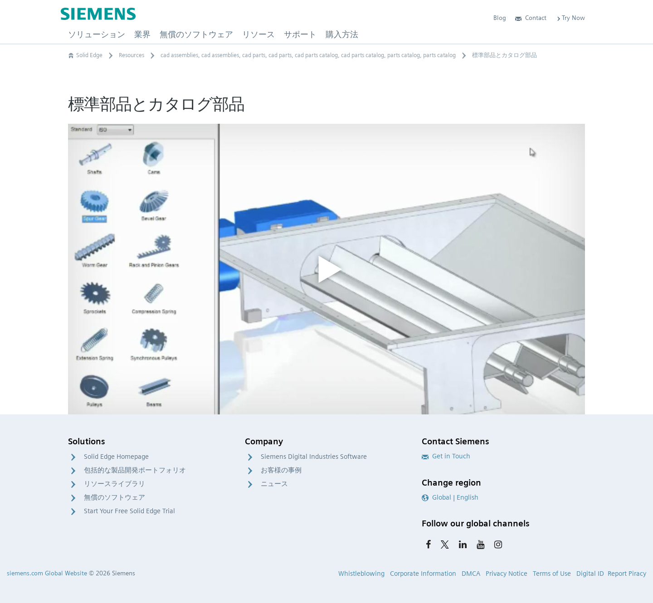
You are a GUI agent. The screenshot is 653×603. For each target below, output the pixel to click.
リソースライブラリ (114, 484)
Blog (499, 17)
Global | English (450, 497)
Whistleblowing (361, 573)
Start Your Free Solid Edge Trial (129, 511)
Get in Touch (446, 456)
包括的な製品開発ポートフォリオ (135, 470)
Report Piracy (627, 573)
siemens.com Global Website (47, 573)
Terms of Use (552, 573)
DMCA (471, 573)
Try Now (570, 17)
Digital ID (590, 573)
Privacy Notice (506, 573)
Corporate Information (423, 573)
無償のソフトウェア (114, 497)
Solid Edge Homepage (116, 456)
